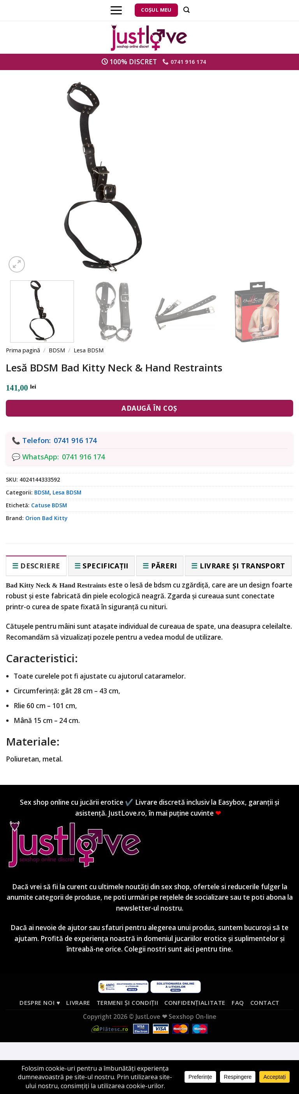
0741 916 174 (75, 440)
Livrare (78, 1002)
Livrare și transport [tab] (242, 565)
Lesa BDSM (89, 350)
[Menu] (116, 10)
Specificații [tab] (105, 565)
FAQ (238, 1002)
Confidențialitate (194, 1002)
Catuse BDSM (49, 505)
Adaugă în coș (149, 408)
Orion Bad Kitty (46, 518)
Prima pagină (23, 350)
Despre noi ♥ (39, 1002)
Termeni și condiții (127, 1002)
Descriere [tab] (40, 565)
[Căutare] (186, 10)
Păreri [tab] (164, 565)
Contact (265, 1002)
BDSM (57, 350)
